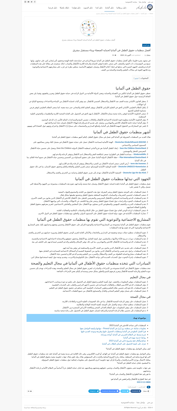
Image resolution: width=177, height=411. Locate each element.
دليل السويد (88, 7)
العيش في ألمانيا (132, 387)
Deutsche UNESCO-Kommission (132, 166)
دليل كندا (98, 7)
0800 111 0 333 (143, 382)
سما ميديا (27, 407)
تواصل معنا (142, 2)
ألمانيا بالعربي (142, 387)
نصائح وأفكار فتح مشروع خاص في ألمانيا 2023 (127, 340)
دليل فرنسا (52, 7)
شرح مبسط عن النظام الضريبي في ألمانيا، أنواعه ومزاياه (123, 334)
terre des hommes (138, 163)
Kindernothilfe (139, 154)
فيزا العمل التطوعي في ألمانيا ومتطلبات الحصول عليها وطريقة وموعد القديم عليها (113, 331)
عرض (137, 78)
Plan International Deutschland (133, 157)
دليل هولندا (76, 7)
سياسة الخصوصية (131, 2)
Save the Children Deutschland (133, 148)
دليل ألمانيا (109, 7)
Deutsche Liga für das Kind (134, 172)
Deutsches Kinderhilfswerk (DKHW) (130, 142)
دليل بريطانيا (121, 7)
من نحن (150, 2)
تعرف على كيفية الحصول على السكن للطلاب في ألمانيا (124, 343)
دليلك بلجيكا (64, 7)
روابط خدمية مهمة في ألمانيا (134, 337)
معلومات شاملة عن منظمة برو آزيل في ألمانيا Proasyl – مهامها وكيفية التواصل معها (113, 328)
